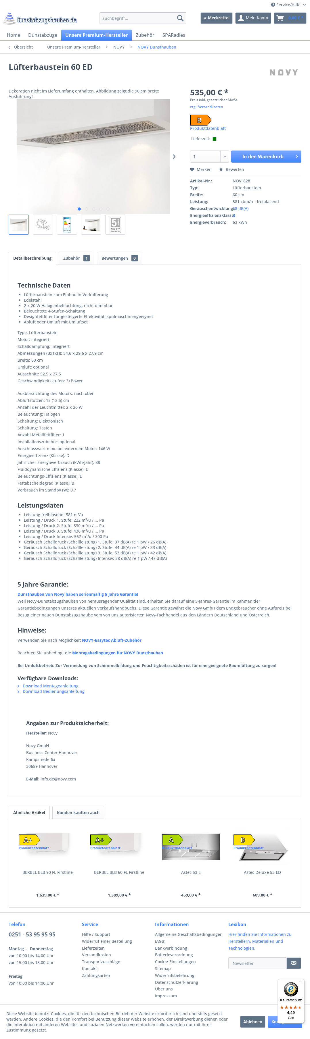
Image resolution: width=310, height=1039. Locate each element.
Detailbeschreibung (32, 258)
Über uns (164, 989)
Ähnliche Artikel (29, 812)
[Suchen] (180, 18)
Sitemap (163, 968)
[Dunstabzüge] (42, 35)
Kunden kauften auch (78, 812)
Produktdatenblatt (208, 128)
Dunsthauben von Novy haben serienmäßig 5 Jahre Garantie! (78, 594)
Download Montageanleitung (48, 686)
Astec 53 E (191, 872)
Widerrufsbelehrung (174, 975)
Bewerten (231, 169)
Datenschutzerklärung (176, 982)
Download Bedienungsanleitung (51, 691)
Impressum (166, 995)
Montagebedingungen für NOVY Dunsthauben (117, 653)
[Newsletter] (257, 963)
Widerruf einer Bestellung (107, 941)
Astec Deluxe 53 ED (262, 872)
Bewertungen (120, 258)
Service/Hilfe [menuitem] (286, 4)
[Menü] (300, 982)
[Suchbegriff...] (142, 18)
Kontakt (89, 968)
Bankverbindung (171, 948)
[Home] (13, 35)
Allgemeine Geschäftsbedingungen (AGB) (189, 938)
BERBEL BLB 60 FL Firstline (119, 872)
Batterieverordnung (174, 954)
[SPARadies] (173, 35)
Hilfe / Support (96, 934)
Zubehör (76, 258)
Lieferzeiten (93, 948)
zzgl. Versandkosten (206, 106)
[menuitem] (142, 18)
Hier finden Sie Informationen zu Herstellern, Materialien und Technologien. (260, 941)
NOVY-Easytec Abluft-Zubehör (111, 640)
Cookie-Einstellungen (175, 961)
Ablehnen (252, 1021)
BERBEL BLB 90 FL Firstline (47, 872)
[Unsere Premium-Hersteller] (96, 35)
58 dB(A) (240, 208)
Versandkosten (96, 954)
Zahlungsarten (96, 975)
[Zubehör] (145, 35)
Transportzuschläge (101, 961)
